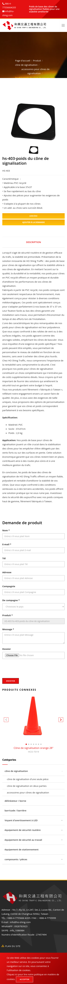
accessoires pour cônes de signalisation (28, 792)
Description (33, 242)
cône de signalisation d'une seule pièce (27, 779)
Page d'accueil (22, 60)
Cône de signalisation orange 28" (33, 750)
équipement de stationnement (21, 849)
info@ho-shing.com (20, 922)
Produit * (7, 615)
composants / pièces (16, 859)
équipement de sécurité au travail (23, 839)
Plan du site (12, 946)
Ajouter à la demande (33, 222)
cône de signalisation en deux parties (27, 785)
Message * (8, 629)
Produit (37, 60)
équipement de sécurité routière (23, 829)
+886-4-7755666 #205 (18, 917)
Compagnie (8, 586)
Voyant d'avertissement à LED (21, 820)
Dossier (6, 648)
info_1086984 (17, 930)
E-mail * (6, 544)
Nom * (6, 530)
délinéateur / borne (15, 800)
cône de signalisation (26, 64)
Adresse (6, 572)
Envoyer (10, 681)
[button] (61, 720)
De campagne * (11, 600)
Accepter (24, 979)
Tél (4, 558)
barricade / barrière (15, 810)
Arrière (33, 216)
